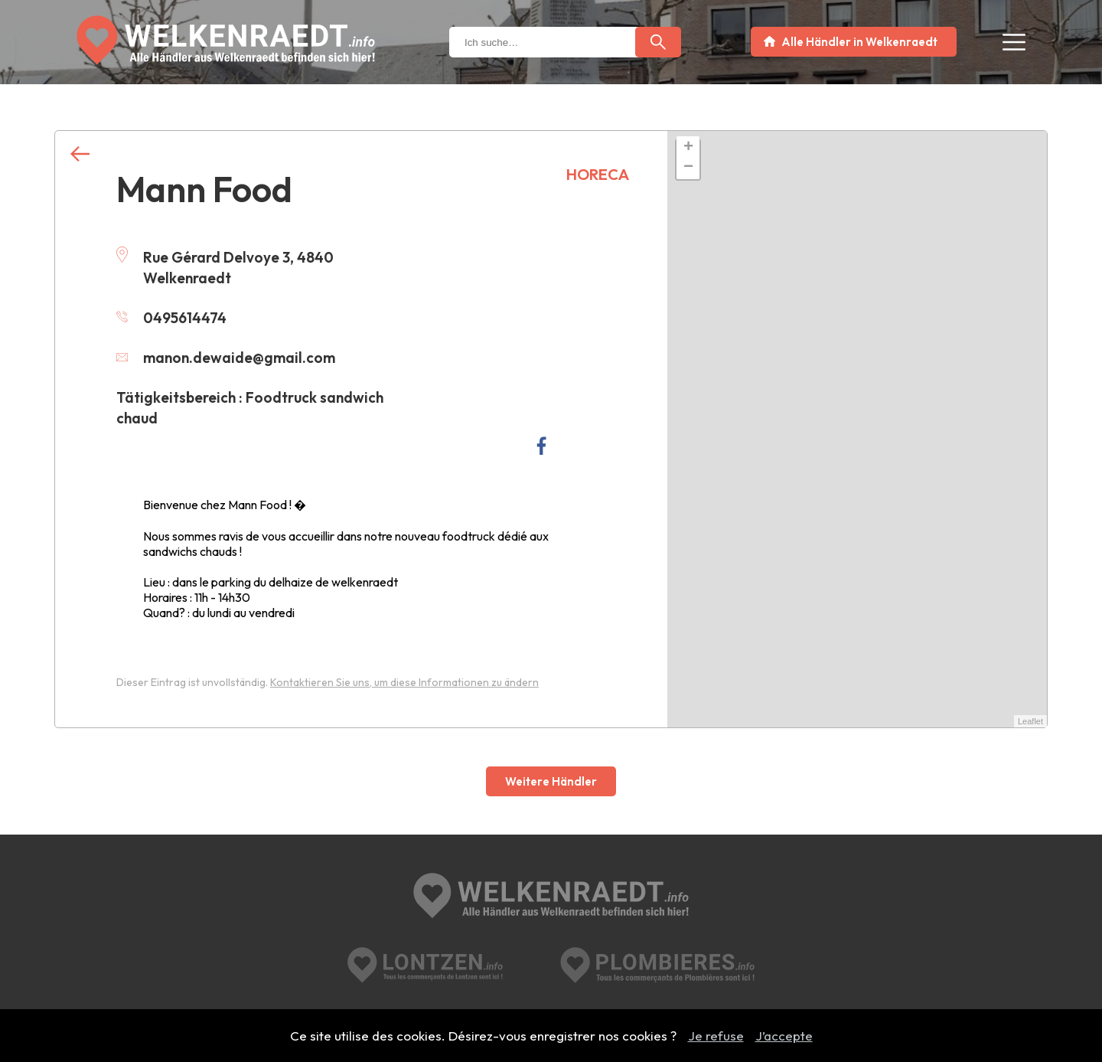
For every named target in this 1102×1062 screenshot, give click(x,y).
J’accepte (784, 1036)
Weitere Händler (551, 781)
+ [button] (688, 147)
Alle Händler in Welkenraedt (859, 41)
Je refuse (716, 1036)
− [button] (688, 167)
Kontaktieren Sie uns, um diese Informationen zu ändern (404, 682)
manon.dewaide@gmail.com (225, 357)
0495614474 (171, 318)
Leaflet (1030, 721)
